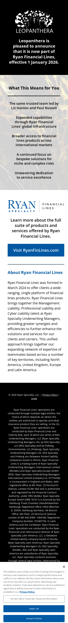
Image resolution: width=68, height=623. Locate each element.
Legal (34, 398)
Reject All (34, 610)
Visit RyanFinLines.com (36, 250)
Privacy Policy (50, 394)
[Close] (64, 569)
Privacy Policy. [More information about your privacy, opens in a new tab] (27, 593)
